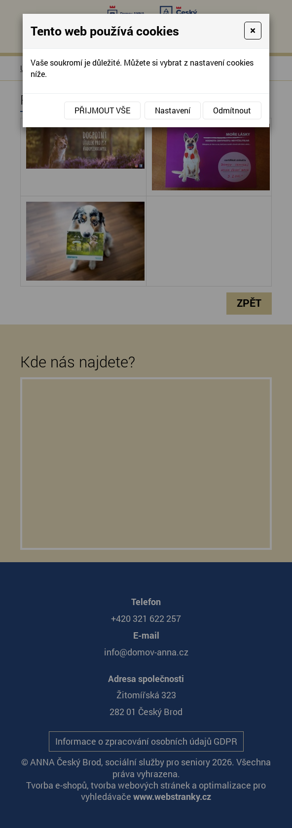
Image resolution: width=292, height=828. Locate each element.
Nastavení (172, 110)
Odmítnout (232, 110)
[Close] (252, 30)
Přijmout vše (102, 110)
